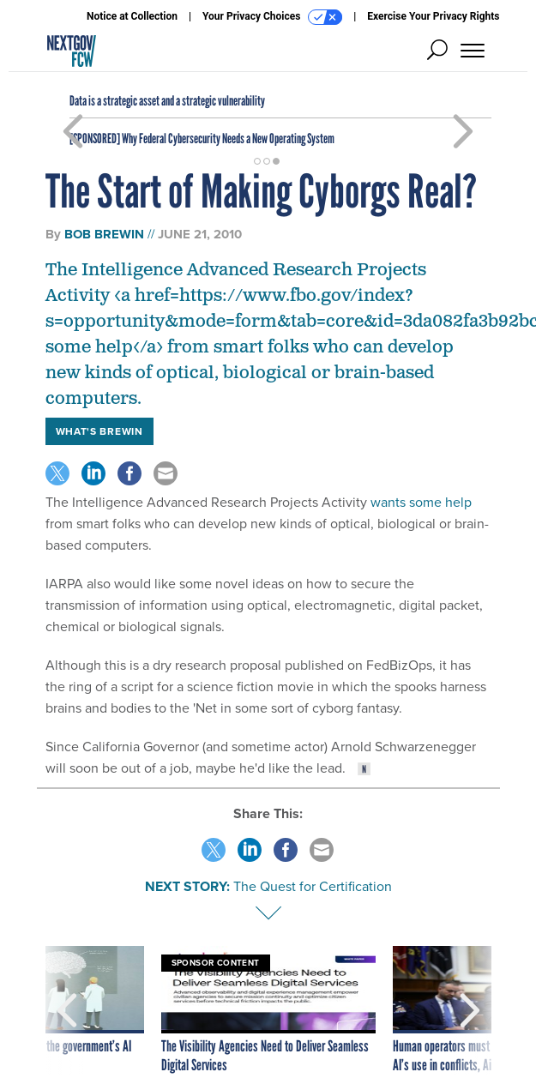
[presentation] (66, 1010)
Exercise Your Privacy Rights (433, 16)
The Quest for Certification (312, 886)
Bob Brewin (104, 234)
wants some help (421, 502)
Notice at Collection (132, 16)
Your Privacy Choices (272, 17)
